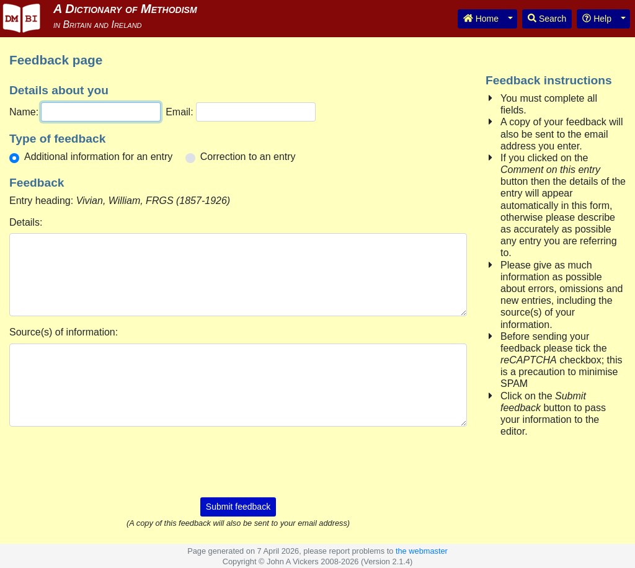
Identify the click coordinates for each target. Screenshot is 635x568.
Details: (25, 222)
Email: (179, 112)
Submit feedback (238, 507)
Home (481, 19)
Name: (23, 112)
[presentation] (238, 461)
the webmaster (422, 551)
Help (596, 19)
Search (547, 19)
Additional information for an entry (98, 156)
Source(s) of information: (63, 332)
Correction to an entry (248, 156)
